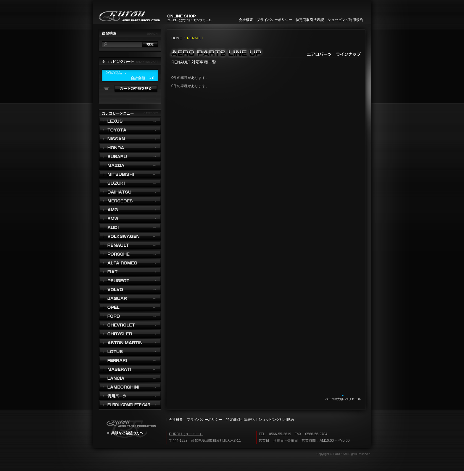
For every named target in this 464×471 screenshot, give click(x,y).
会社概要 (246, 20)
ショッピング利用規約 (345, 20)
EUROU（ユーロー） (186, 434)
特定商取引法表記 (310, 20)
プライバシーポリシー (274, 20)
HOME (176, 38)
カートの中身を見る (136, 88)
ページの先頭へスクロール (343, 399)
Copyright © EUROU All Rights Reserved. (343, 454)
